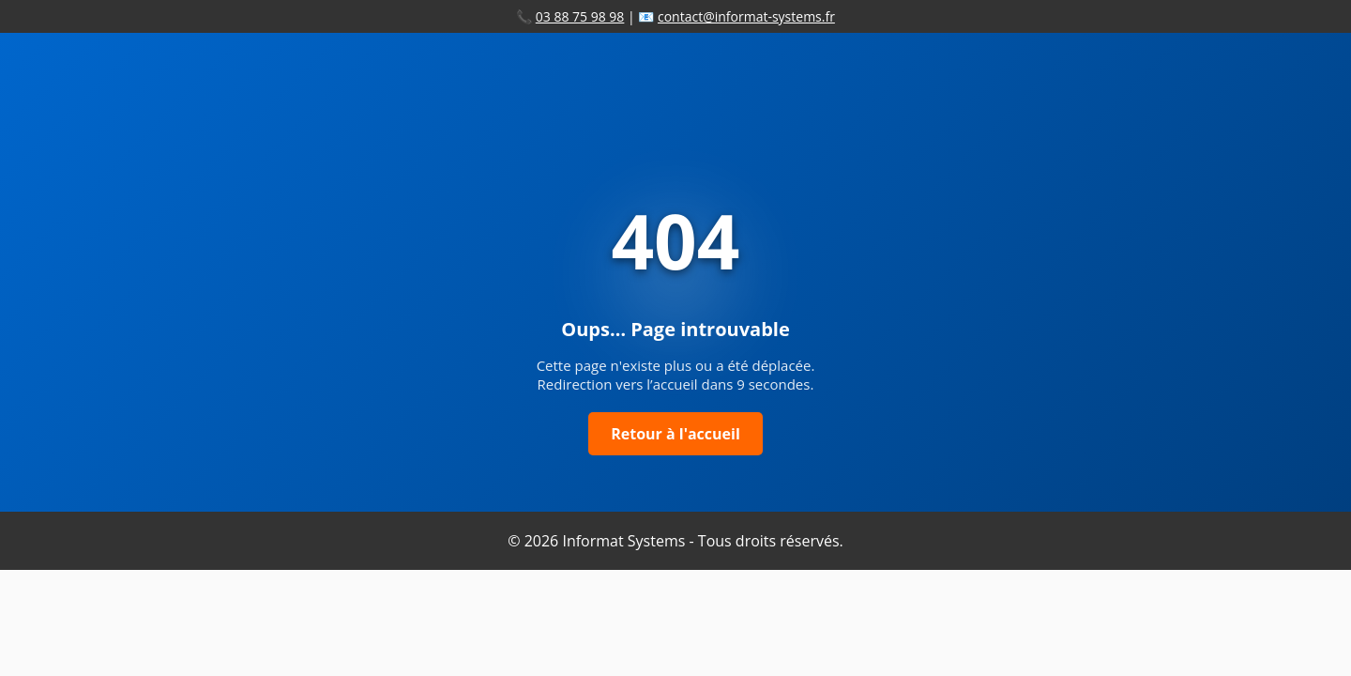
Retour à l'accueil (675, 433)
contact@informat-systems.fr (746, 16)
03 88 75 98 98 (580, 16)
